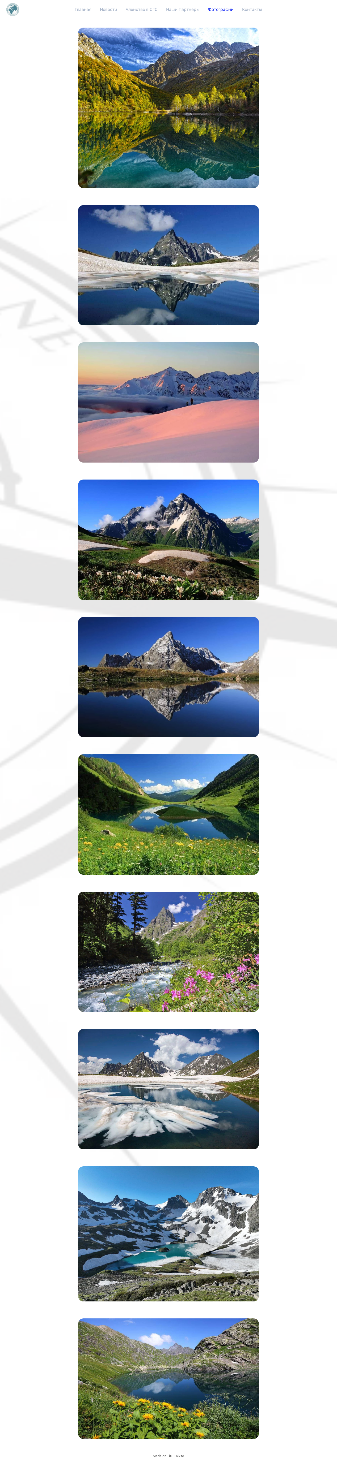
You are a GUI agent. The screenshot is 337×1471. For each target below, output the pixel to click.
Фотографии (221, 9)
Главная (83, 9)
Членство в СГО (142, 9)
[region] (168, 9)
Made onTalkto (168, 1455)
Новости (108, 9)
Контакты (252, 9)
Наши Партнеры (182, 9)
